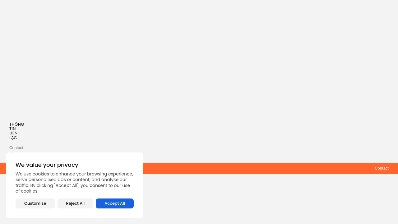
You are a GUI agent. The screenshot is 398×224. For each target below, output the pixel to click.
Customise (35, 203)
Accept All (114, 203)
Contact (382, 168)
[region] (74, 185)
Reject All (75, 203)
